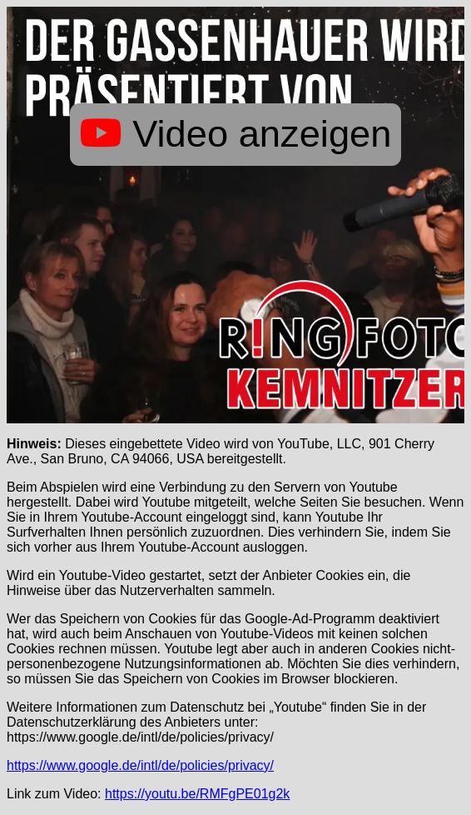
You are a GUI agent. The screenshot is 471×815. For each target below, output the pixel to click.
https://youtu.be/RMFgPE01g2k (197, 794)
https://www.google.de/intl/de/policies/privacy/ (140, 765)
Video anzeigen (236, 133)
